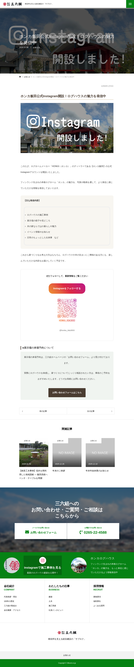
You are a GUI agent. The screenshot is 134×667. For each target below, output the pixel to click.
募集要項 (97, 597)
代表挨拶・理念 (10, 597)
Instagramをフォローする (67, 288)
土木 (50, 601)
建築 (50, 597)
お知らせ (36, 47)
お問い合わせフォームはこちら (67, 392)
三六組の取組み (10, 606)
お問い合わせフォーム (41, 530)
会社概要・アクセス (12, 610)
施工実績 (52, 606)
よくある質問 (98, 606)
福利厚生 (97, 601)
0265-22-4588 (93, 530)
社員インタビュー (56, 610)
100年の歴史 (9, 601)
